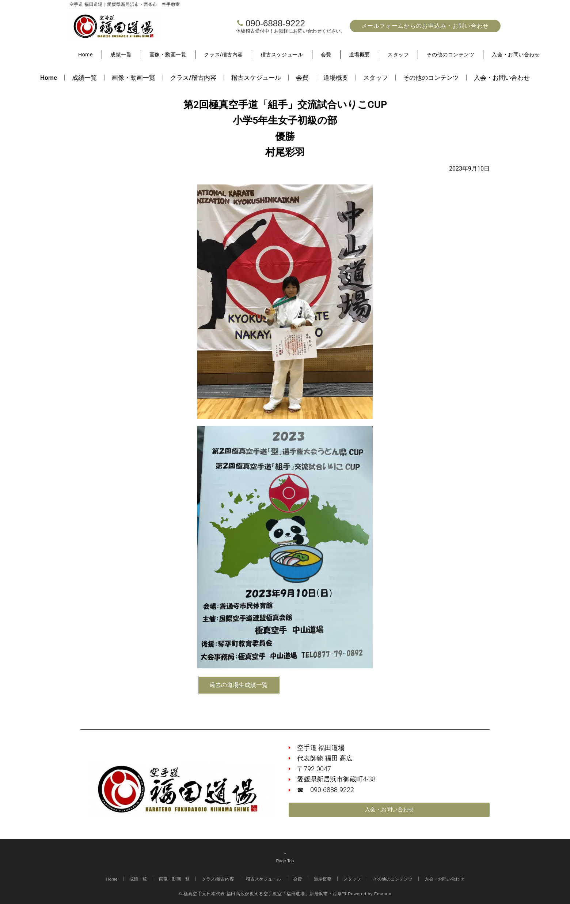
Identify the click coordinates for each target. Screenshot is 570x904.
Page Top (285, 857)
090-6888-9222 (275, 23)
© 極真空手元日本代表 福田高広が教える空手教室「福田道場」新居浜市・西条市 (262, 893)
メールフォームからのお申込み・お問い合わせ (425, 26)
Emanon (382, 893)
